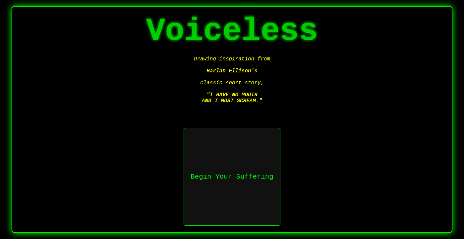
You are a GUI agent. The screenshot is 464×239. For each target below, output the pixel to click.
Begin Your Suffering (232, 177)
